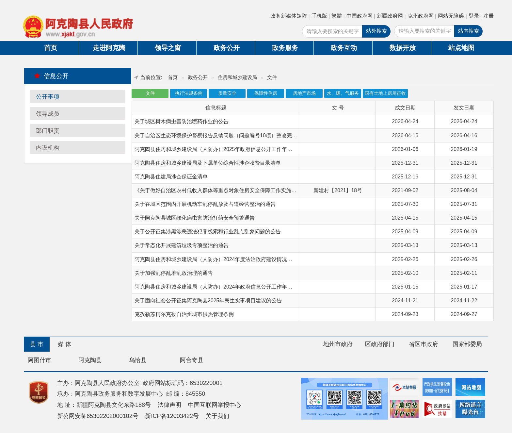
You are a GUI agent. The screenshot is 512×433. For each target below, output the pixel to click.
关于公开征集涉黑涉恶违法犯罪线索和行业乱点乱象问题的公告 (208, 231)
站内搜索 (468, 31)
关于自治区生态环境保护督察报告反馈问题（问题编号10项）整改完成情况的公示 (229, 135)
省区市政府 (423, 344)
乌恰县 (138, 360)
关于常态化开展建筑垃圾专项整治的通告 (182, 245)
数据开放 (403, 47)
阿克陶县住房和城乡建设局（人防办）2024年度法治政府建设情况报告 (216, 259)
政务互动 (344, 47)
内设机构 (47, 147)
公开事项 (47, 96)
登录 (474, 16)
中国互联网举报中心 (214, 405)
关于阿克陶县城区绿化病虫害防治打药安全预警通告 (195, 218)
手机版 (319, 16)
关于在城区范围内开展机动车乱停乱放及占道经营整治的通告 (205, 204)
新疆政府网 (390, 16)
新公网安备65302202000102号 (97, 416)
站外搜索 (376, 31)
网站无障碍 (451, 16)
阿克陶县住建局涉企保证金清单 (171, 176)
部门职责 (47, 130)
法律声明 (169, 405)
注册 (488, 16)
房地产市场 (304, 93)
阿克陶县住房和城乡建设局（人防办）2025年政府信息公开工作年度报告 (219, 149)
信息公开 (51, 75)
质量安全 (227, 93)
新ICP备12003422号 (172, 416)
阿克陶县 (90, 360)
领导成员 (47, 113)
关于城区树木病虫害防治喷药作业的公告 (182, 121)
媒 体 (64, 344)
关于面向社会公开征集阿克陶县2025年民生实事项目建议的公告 (208, 300)
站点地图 (461, 47)
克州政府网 (421, 16)
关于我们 (217, 416)
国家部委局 (467, 344)
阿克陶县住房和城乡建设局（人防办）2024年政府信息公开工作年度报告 (219, 287)
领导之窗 (168, 47)
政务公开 (227, 47)
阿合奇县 (191, 360)
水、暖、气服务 (343, 93)
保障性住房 (265, 93)
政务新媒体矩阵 (288, 16)
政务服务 (285, 47)
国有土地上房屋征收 (385, 93)
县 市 (36, 344)
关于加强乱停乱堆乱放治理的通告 (174, 273)
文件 (150, 93)
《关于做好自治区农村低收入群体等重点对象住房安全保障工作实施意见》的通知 (229, 190)
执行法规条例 (188, 93)
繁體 (336, 16)
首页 (50, 47)
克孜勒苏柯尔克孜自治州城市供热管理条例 (184, 314)
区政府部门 (379, 344)
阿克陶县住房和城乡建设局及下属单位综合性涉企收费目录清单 (208, 163)
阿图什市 (39, 360)
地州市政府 (338, 344)
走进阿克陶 (109, 47)
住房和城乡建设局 (237, 77)
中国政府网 (359, 16)
